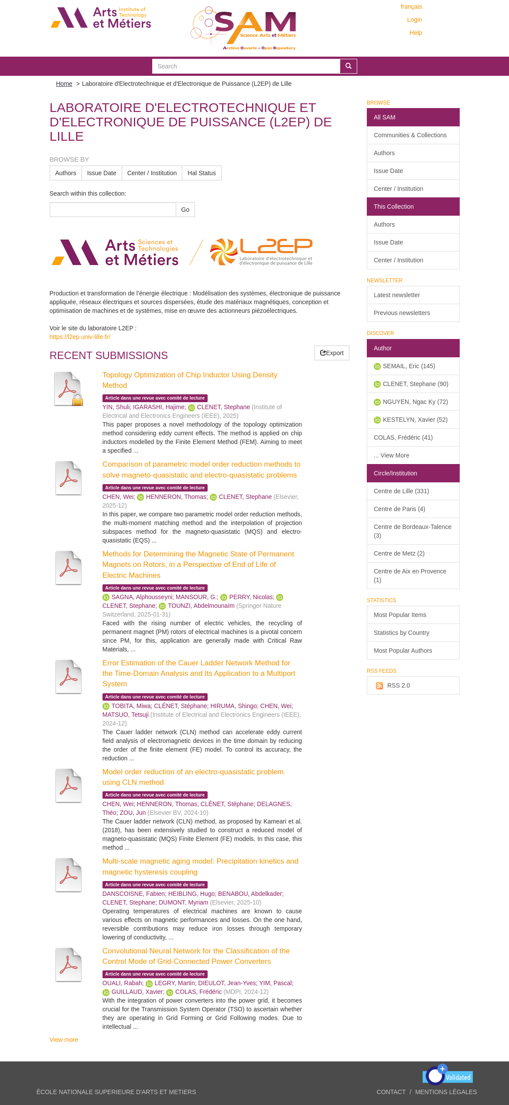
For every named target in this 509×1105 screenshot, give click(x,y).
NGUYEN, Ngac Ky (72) (415, 401)
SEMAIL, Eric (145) (409, 366)
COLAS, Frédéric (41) (403, 437)
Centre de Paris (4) (399, 508)
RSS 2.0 (392, 686)
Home (64, 83)
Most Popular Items (400, 614)
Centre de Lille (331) (401, 491)
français (411, 6)
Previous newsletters (402, 312)
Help (416, 32)
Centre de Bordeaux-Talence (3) (412, 531)
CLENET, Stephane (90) (415, 383)
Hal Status (202, 172)
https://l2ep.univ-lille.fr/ (80, 336)
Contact (391, 1091)
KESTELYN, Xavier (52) (415, 419)
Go (185, 209)
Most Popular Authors (403, 650)
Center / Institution (152, 172)
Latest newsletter (397, 295)
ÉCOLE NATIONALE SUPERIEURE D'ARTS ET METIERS (116, 1091)
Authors (65, 172)
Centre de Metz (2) (399, 553)
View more (64, 1039)
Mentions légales (446, 1091)
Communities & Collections (410, 135)
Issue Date (101, 172)
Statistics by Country (402, 632)
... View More (391, 455)
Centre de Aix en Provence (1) (410, 575)
